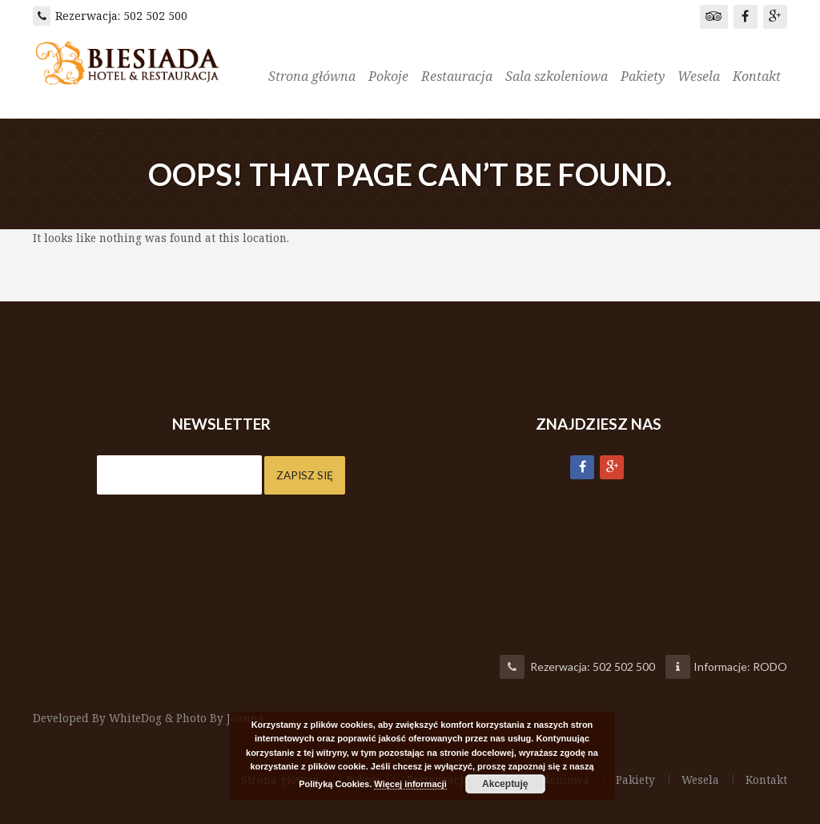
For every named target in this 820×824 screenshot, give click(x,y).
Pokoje (388, 76)
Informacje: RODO (740, 666)
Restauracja (456, 76)
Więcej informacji (410, 784)
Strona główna (312, 76)
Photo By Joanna (223, 717)
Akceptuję (505, 784)
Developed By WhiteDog (99, 717)
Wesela (698, 76)
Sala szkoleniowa (556, 76)
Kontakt (757, 76)
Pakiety (643, 76)
